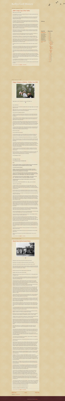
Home (26, 392)
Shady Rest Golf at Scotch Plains (22, 241)
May (50, 57)
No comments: (25, 64)
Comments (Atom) (17, 394)
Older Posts (37, 392)
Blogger (37, 399)
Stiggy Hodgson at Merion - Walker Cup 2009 (25, 82)
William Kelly (44, 32)
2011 (49, 37)
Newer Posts (14, 392)
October (50, 41)
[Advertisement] (25, 72)
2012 (49, 36)
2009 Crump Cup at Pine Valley (21, 10)
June (50, 56)
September (50, 42)
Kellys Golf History (22, 3)
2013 (49, 35)
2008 (49, 61)
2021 (49, 32)
